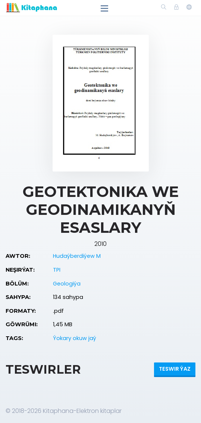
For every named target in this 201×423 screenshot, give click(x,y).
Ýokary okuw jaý (74, 338)
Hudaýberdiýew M (77, 256)
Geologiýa (67, 283)
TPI (56, 270)
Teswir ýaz (175, 369)
